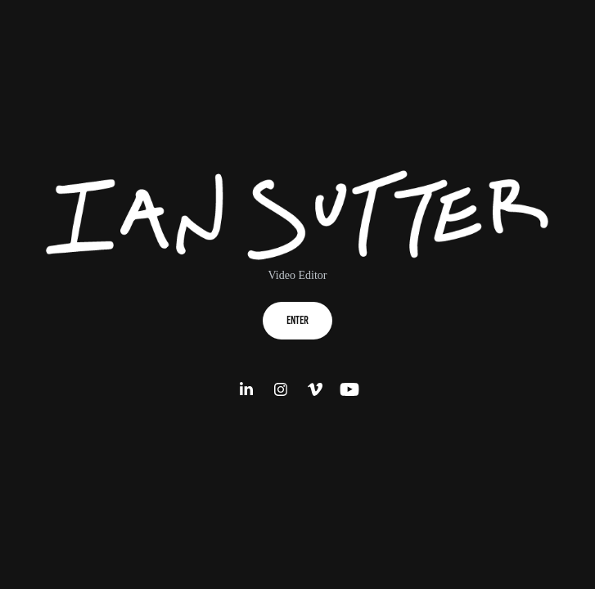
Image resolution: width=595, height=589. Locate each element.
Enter (297, 320)
